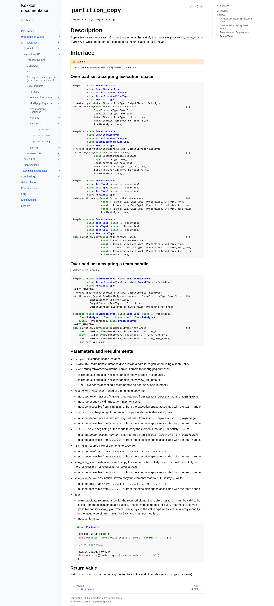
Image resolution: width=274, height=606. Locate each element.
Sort (29, 71)
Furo (110, 601)
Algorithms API (32, 54)
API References (30, 42)
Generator (32, 65)
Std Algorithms (35, 85)
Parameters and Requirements (234, 32)
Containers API (32, 153)
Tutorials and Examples (34, 170)
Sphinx (84, 601)
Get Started (27, 31)
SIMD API (29, 159)
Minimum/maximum (41, 97)
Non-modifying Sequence (38, 110)
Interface (221, 15)
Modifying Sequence (41, 103)
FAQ (23, 194)
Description (222, 11)
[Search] (40, 20)
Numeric (34, 117)
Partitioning (36, 123)
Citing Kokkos (29, 199)
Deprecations (31, 165)
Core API (29, 48)
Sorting (34, 147)
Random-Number (36, 59)
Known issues (29, 188)
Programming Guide (32, 36)
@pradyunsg (99, 601)
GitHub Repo (28, 182)
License (25, 205)
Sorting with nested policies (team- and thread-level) (42, 79)
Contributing (28, 176)
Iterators (34, 91)
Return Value (226, 36)
